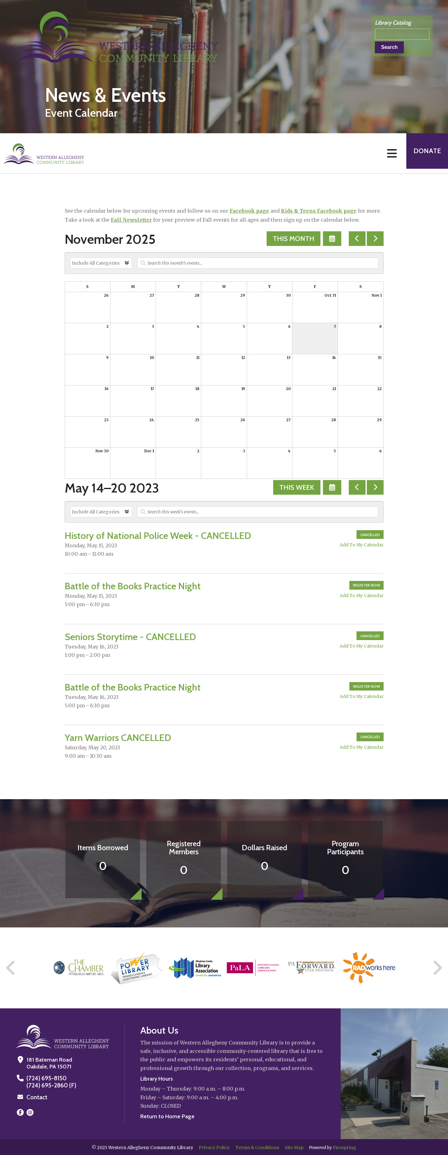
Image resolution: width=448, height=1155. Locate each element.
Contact (36, 1096)
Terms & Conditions (257, 1146)
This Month (293, 238)
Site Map (294, 1146)
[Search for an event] (257, 263)
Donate (425, 153)
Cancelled (370, 534)
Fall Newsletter (131, 220)
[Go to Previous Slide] (11, 968)
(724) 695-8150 (45, 1078)
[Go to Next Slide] (437, 968)
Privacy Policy (214, 1146)
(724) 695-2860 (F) (49, 1085)
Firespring (344, 1146)
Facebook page (249, 211)
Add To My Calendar (362, 545)
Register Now (366, 585)
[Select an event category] (101, 263)
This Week (296, 487)
